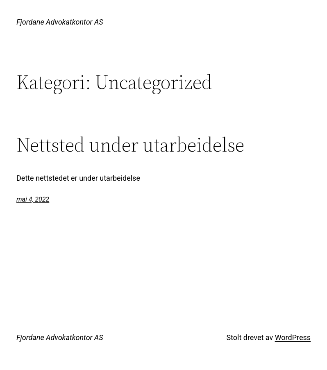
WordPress (293, 337)
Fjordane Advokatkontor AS (59, 22)
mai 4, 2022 (32, 199)
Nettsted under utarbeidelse (130, 145)
